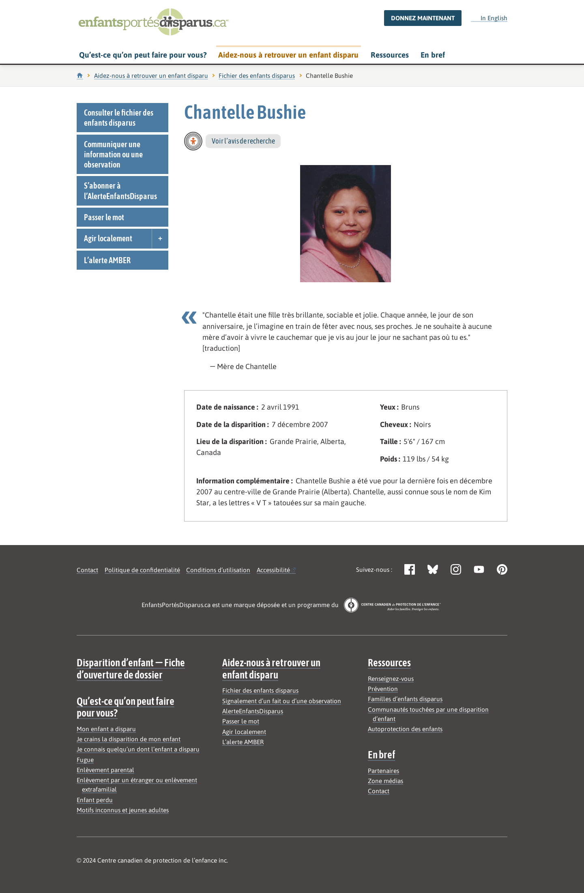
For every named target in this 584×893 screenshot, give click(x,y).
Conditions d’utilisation (218, 570)
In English (489, 17)
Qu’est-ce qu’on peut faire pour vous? (142, 54)
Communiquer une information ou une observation (113, 154)
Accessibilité (273, 570)
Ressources (390, 54)
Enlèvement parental (105, 769)
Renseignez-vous (391, 678)
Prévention (383, 688)
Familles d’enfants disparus (405, 699)
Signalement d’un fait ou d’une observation (281, 701)
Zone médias (385, 780)
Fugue (85, 759)
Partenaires (383, 770)
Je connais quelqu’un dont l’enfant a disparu (138, 749)
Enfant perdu (95, 799)
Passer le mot (104, 217)
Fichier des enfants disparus (257, 75)
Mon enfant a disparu (106, 729)
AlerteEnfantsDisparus (252, 711)
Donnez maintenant (423, 18)
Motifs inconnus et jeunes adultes (123, 810)
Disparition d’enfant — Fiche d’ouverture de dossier (131, 668)
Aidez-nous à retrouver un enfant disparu (288, 54)
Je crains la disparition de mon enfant (128, 739)
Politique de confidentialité (142, 570)
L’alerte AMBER (107, 260)
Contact (87, 570)
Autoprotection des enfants (405, 729)
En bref (433, 54)
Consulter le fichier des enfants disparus (118, 117)
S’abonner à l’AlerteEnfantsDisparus (120, 190)
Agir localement (108, 238)
